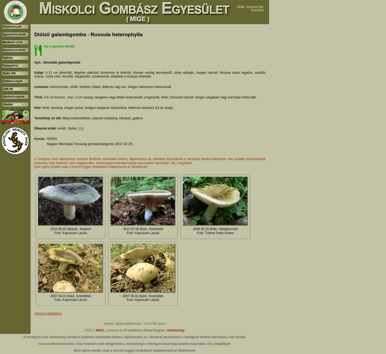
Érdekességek (12, 81)
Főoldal (7, 104)
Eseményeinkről (13, 49)
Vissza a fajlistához (48, 313)
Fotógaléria (10, 65)
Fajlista (7, 57)
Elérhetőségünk (13, 96)
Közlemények (11, 26)
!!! (81, 128)
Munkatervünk (12, 42)
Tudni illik (9, 73)
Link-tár (7, 88)
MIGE (100, 330)
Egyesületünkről (13, 34)
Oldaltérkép (176, 330)
